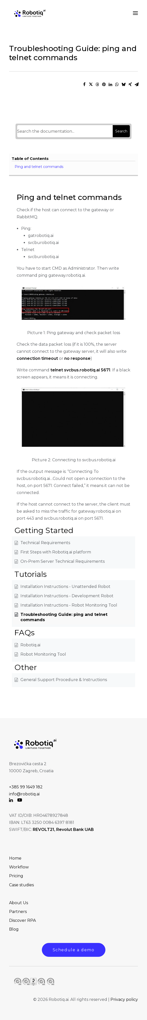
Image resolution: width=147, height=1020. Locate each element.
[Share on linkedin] (110, 84)
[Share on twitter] (91, 84)
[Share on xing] (130, 84)
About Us (18, 902)
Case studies (21, 885)
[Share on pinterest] (104, 84)
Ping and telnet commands (39, 166)
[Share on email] (137, 84)
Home (15, 858)
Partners (18, 911)
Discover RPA (22, 920)
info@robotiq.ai (24, 794)
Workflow (19, 867)
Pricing (16, 875)
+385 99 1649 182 (26, 787)
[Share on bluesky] (124, 84)
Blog (14, 929)
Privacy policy (124, 999)
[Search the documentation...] (65, 131)
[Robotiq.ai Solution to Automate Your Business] (29, 13)
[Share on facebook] (84, 84)
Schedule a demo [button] (74, 949)
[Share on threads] (97, 84)
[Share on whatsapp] (117, 84)
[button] (11, 800)
